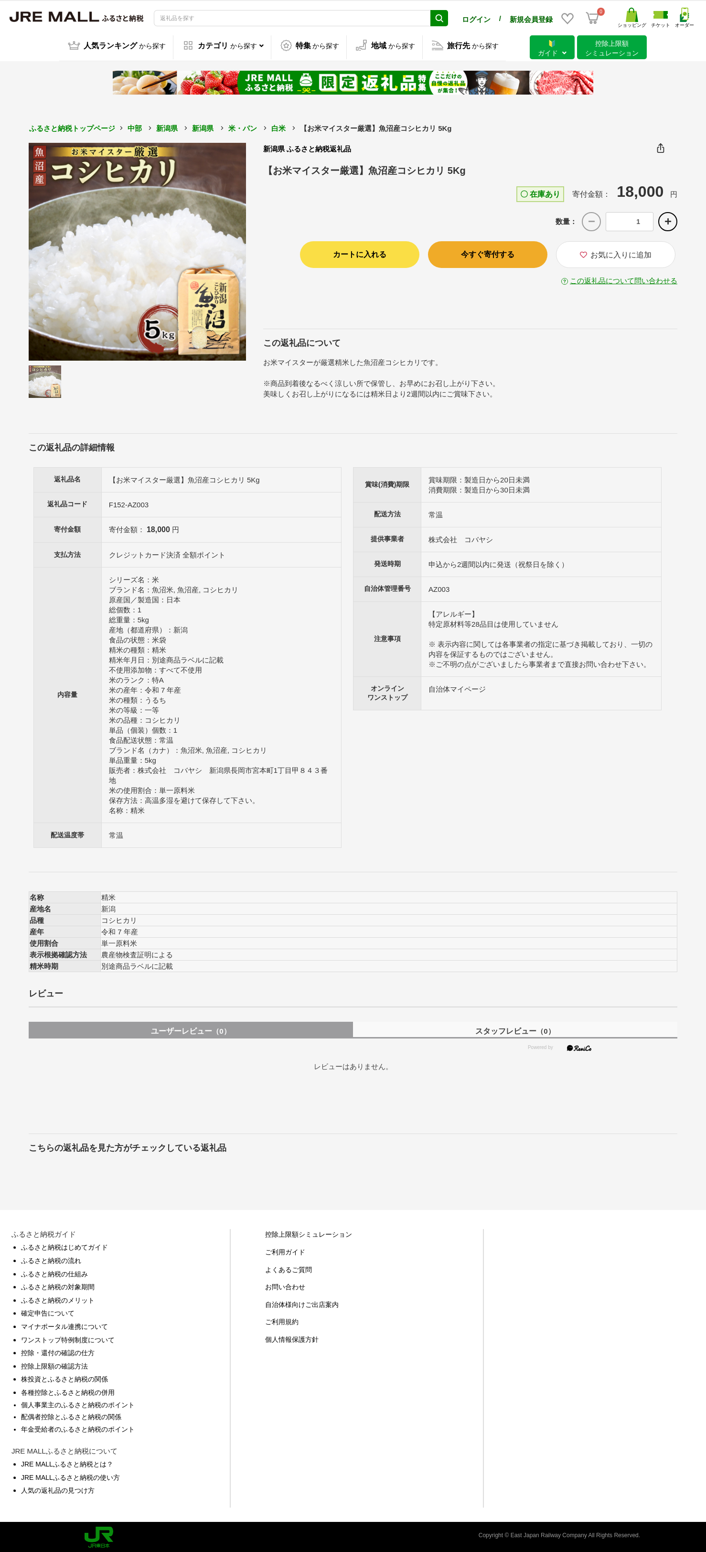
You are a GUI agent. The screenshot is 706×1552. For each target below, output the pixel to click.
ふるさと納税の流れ (51, 1259)
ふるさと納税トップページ (72, 126)
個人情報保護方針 (292, 1337)
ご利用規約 (282, 1320)
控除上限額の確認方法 (54, 1364)
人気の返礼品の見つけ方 (58, 1488)
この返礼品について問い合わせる (623, 279)
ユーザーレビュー (190, 1029)
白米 (278, 126)
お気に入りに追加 (616, 253)
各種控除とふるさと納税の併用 (68, 1390)
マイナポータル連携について (64, 1324)
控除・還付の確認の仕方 (58, 1351)
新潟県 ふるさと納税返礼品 (307, 147)
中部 (135, 126)
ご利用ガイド (285, 1250)
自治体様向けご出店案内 (302, 1302)
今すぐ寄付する (487, 252)
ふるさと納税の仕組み (54, 1272)
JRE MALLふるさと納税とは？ (67, 1462)
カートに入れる (359, 252)
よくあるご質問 (288, 1268)
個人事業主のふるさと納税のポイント (78, 1403)
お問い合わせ (285, 1285)
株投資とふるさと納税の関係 (64, 1377)
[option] (137, 250)
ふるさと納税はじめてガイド (64, 1245)
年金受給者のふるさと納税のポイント (78, 1427)
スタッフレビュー (515, 1029)
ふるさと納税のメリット (58, 1298)
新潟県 (167, 126)
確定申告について (48, 1311)
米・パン (242, 126)
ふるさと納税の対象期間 (58, 1285)
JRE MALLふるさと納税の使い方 (70, 1475)
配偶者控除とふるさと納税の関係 (71, 1415)
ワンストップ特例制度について (68, 1338)
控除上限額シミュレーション (308, 1232)
